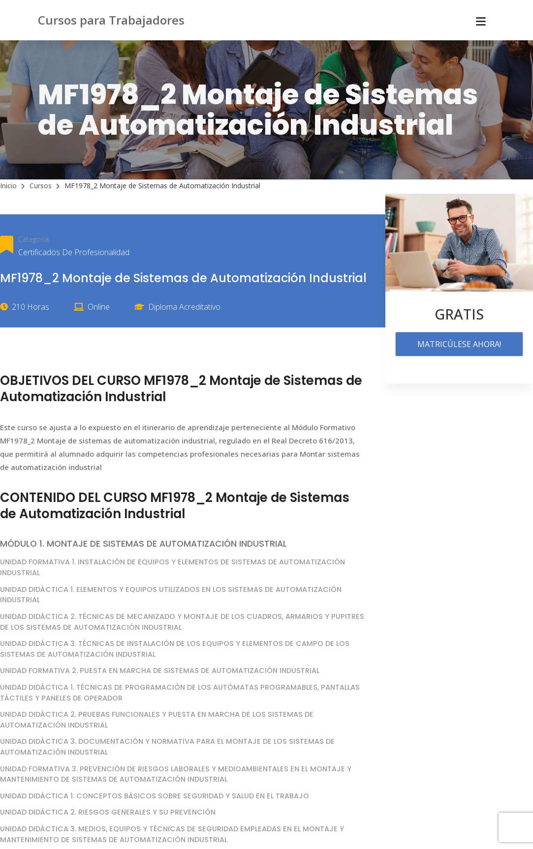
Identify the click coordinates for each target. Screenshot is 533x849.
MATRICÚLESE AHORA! (459, 344)
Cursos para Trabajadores (111, 20)
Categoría (33, 239)
